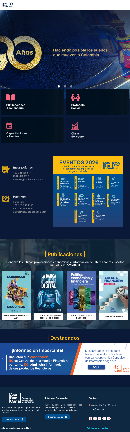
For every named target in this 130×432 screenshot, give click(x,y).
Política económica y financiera (81, 316)
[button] (59, 86)
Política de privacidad (97, 428)
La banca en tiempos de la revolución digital (49, 316)
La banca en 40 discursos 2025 (16, 316)
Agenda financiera (113, 316)
